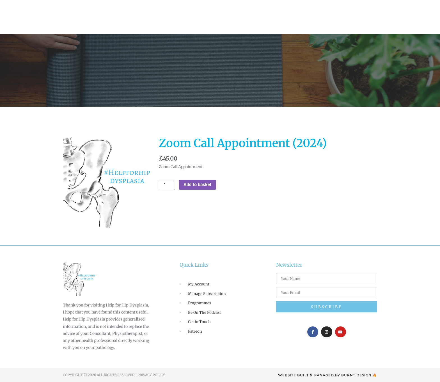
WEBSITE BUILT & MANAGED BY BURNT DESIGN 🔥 (327, 375)
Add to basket (197, 184)
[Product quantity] (167, 185)
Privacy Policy (151, 375)
